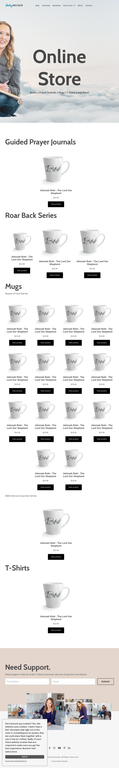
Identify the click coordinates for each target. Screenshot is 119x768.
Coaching (46, 5)
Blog (37, 5)
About (80, 5)
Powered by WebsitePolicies (16, 761)
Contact (89, 5)
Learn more (11, 751)
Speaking (57, 5)
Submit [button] (105, 681)
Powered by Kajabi (60, 761)
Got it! (24, 757)
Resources (69, 5)
